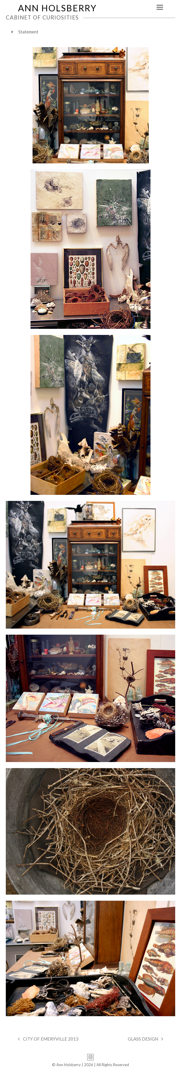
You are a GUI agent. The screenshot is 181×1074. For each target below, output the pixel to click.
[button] (160, 7)
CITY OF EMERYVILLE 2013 (48, 1039)
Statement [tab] (25, 31)
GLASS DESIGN (145, 1039)
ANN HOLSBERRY (57, 8)
